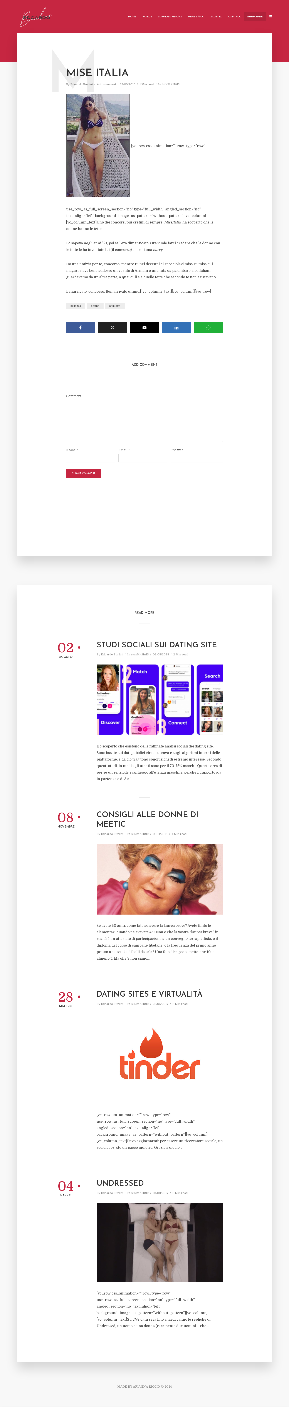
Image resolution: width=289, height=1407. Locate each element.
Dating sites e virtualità (149, 995)
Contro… (234, 16)
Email (124, 450)
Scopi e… (216, 16)
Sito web (177, 450)
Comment (73, 396)
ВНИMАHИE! (255, 16)
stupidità (114, 305)
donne (95, 305)
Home (132, 16)
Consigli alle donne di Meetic (147, 820)
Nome (72, 450)
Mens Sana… (196, 16)
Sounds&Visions (170, 16)
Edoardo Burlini (82, 84)
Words (147, 16)
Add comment (106, 84)
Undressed (120, 1184)
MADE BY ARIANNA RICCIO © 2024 (144, 1386)
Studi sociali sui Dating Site (157, 645)
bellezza (76, 305)
